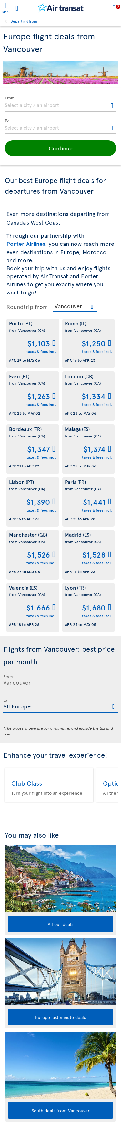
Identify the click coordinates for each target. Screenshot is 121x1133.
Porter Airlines (25, 243)
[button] (60, 148)
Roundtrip (19, 306)
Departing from (23, 21)
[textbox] (60, 104)
